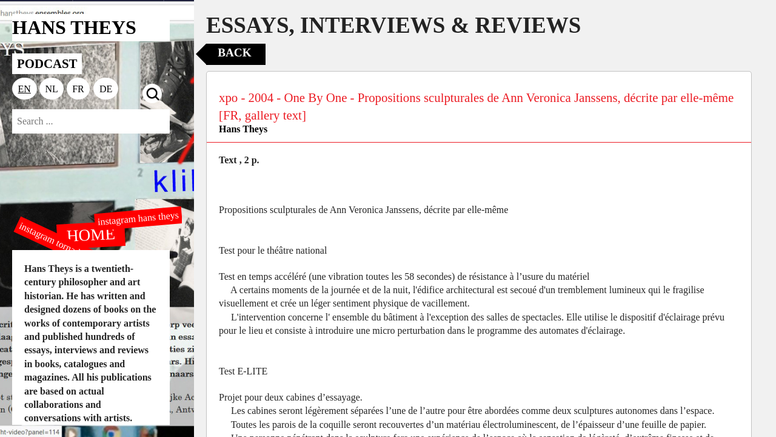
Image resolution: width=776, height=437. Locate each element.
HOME (91, 234)
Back (234, 52)
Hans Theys (243, 129)
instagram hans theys (138, 218)
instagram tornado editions (67, 247)
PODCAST (47, 63)
